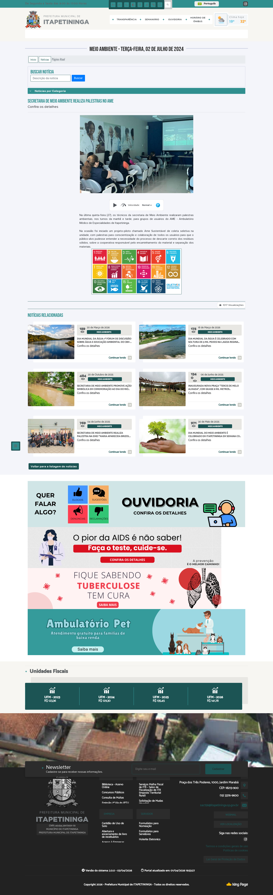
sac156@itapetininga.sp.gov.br (219, 805)
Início (33, 59)
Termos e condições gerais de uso (227, 846)
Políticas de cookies (235, 850)
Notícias (45, 59)
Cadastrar (218, 769)
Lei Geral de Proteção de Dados (225, 859)
